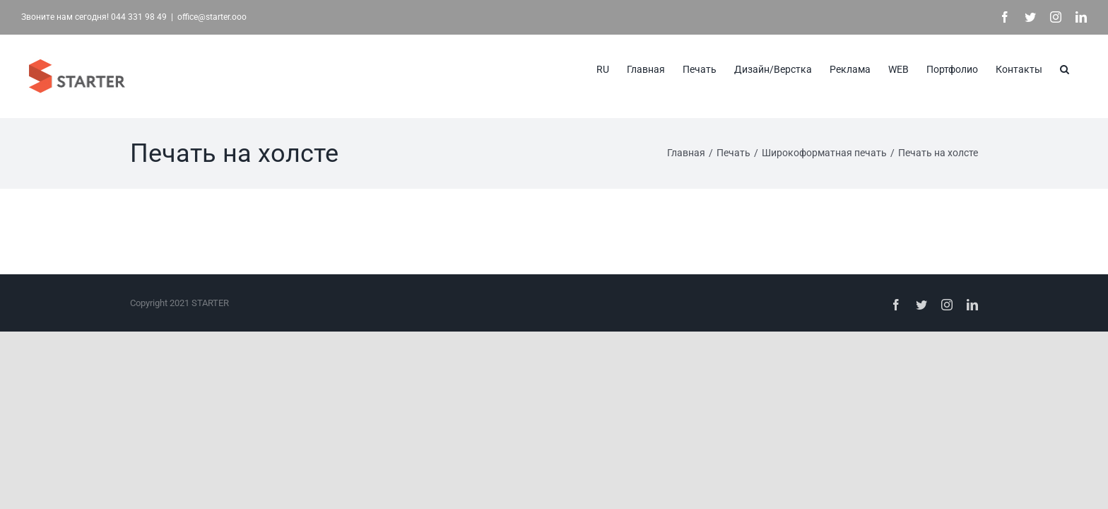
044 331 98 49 (139, 17)
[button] (1082, 68)
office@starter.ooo (212, 17)
